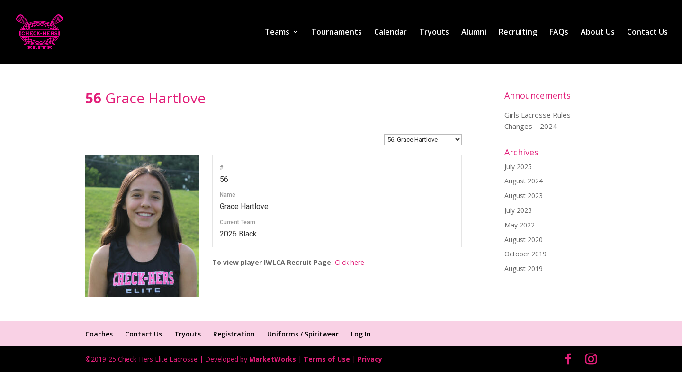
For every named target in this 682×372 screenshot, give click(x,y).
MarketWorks (272, 358)
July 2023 (518, 210)
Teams (277, 32)
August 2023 (523, 195)
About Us (598, 32)
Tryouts (434, 32)
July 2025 (518, 166)
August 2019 (523, 268)
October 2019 (525, 253)
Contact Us (647, 32)
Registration (234, 333)
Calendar (390, 32)
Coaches (99, 333)
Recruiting (518, 32)
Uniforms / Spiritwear (303, 333)
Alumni (473, 32)
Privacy (370, 358)
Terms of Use (327, 358)
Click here (349, 262)
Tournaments (336, 32)
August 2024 (523, 180)
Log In (361, 333)
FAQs (558, 32)
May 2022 (519, 224)
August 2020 (523, 239)
